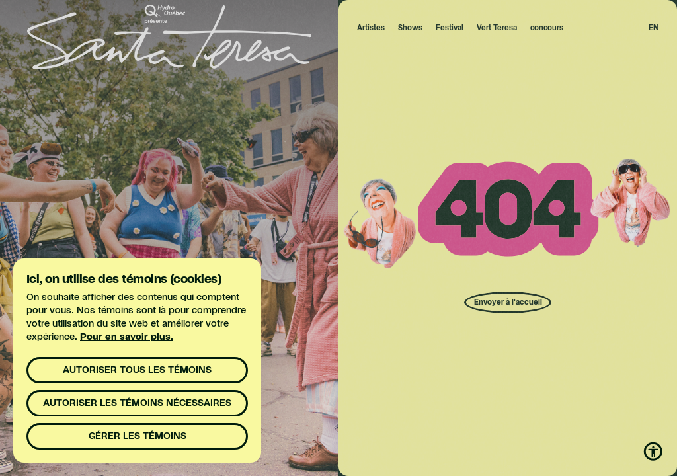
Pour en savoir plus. (126, 337)
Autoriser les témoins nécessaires (137, 403)
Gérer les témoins (137, 436)
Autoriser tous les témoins (137, 370)
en (653, 28)
